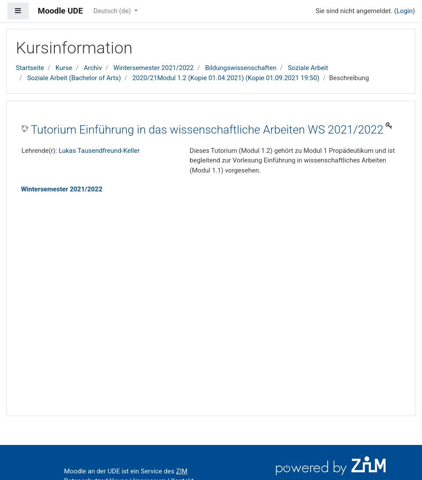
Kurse (63, 68)
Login (405, 11)
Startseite (30, 68)
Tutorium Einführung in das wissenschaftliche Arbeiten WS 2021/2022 (207, 129)
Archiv (93, 68)
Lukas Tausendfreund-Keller (99, 151)
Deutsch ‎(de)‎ (112, 11)
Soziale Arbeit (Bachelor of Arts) (74, 78)
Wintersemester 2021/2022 (153, 68)
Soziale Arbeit (308, 68)
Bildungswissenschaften (240, 68)
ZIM (181, 471)
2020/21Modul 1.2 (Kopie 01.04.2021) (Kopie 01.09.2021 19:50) (225, 78)
